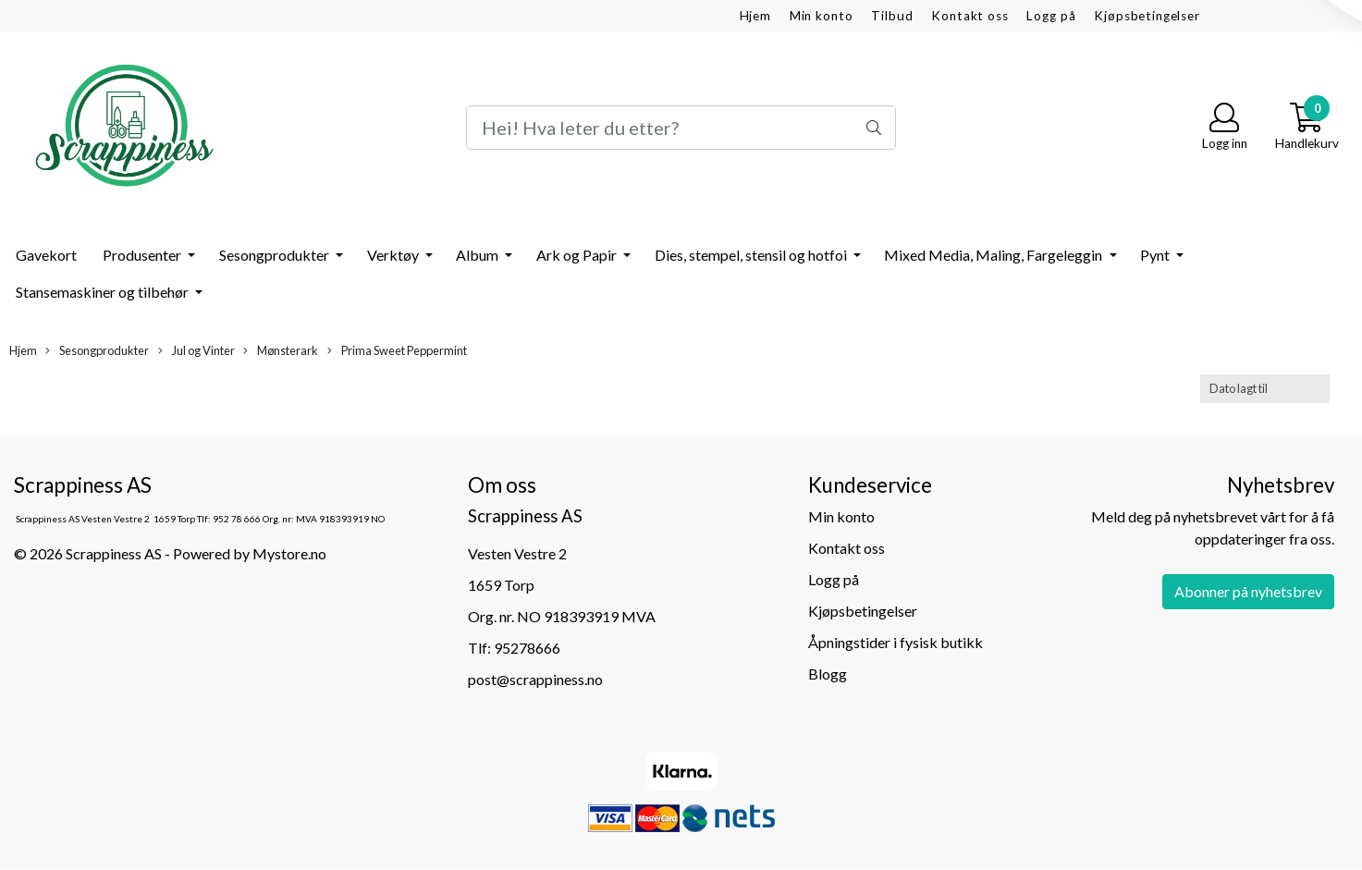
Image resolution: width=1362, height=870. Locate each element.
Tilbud (892, 15)
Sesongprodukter (275, 254)
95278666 (527, 647)
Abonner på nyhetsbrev (1248, 591)
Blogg (827, 673)
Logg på (1050, 15)
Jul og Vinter (196, 351)
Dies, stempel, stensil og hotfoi (752, 254)
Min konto (821, 15)
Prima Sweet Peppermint (397, 351)
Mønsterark (280, 351)
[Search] (680, 127)
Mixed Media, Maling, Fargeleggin (994, 254)
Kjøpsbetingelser (1147, 15)
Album (478, 254)
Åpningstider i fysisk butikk (895, 642)
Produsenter (143, 254)
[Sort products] (1265, 388)
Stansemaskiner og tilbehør (103, 291)
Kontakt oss (969, 15)
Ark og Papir (578, 254)
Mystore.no (289, 553)
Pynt (1156, 254)
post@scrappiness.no (535, 679)
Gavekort (46, 254)
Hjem (755, 15)
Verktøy (394, 254)
